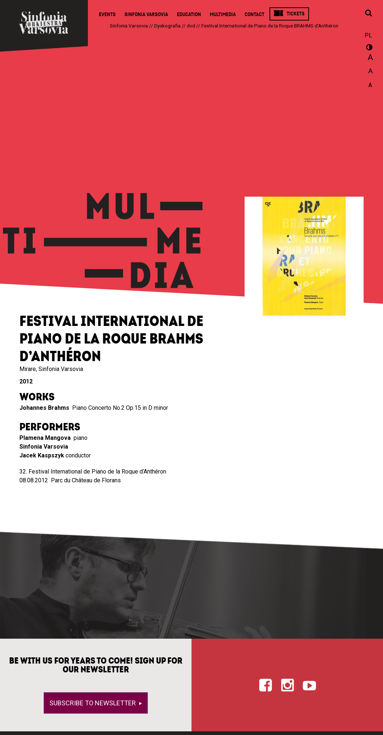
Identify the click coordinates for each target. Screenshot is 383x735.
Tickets (296, 13)
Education (189, 14)
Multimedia (223, 14)
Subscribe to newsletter (93, 703)
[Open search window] (368, 13)
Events (107, 14)
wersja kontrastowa (368, 48)
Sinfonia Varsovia (146, 14)
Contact (254, 14)
